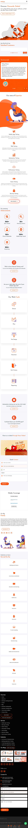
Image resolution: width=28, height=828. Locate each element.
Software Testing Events (7, 708)
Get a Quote (14, 201)
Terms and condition (6, 710)
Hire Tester (6, 715)
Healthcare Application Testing (8, 745)
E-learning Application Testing (8, 743)
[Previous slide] (24, 53)
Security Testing (5, 732)
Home (3, 697)
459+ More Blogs (10, 747)
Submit (4, 484)
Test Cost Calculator (6, 717)
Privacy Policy (4, 712)
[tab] (13, 88)
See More (5, 529)
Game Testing (5, 726)
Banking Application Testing (7, 741)
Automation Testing (6, 728)
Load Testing (4, 730)
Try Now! (14, 271)
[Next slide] (26, 53)
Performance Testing (6, 734)
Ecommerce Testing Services (8, 739)
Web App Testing (5, 724)
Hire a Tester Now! (7, 13)
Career (3, 702)
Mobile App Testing (6, 723)
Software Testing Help (6, 706)
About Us (3, 699)
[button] (2, 469)
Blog (2, 704)
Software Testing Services (7, 700)
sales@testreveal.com (7, 784)
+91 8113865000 (5, 786)
